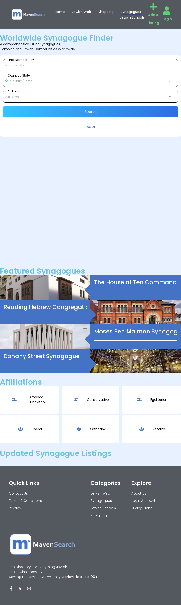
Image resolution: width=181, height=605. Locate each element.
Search (90, 111)
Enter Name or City (21, 59)
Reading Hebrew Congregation (48, 307)
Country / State (19, 75)
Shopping (106, 11)
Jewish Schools (132, 17)
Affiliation (14, 91)
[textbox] (90, 81)
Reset (90, 126)
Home (60, 11)
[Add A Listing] (153, 6)
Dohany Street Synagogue (42, 356)
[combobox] (90, 81)
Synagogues (131, 11)
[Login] (166, 10)
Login (167, 18)
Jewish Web (81, 11)
